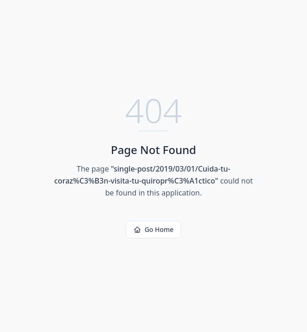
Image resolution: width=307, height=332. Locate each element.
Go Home (154, 229)
